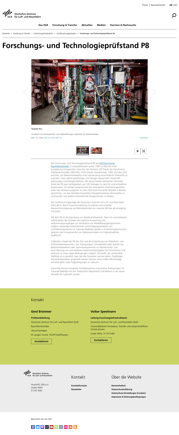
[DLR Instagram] (61, 428)
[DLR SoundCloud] (70, 428)
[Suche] (174, 15)
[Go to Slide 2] (96, 150)
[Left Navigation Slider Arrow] (35, 92)
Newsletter (76, 389)
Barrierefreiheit (158, 5)
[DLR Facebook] (33, 428)
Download (144, 138)
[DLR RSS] (75, 428)
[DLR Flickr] (66, 428)
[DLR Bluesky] (38, 428)
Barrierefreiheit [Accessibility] (119, 385)
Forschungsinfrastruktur (43, 33)
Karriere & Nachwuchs (123, 25)
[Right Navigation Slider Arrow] (145, 92)
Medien (101, 25)
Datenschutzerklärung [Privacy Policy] (122, 389)
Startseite (6, 33)
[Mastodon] (42, 428)
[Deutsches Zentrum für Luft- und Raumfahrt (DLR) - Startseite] (22, 15)
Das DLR (43, 25)
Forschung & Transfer (64, 25)
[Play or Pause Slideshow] (137, 151)
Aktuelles (87, 25)
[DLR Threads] (47, 428)
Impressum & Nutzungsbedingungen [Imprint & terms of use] (129, 396)
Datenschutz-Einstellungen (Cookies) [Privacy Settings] (129, 393)
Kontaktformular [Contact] (79, 385)
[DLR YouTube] (51, 428)
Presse (145, 5)
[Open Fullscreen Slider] (143, 151)
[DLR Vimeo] (56, 428)
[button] (89, 102)
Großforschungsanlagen (66, 33)
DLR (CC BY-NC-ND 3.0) (53, 138)
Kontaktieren (41, 341)
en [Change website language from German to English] (175, 5)
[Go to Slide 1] (82, 150)
